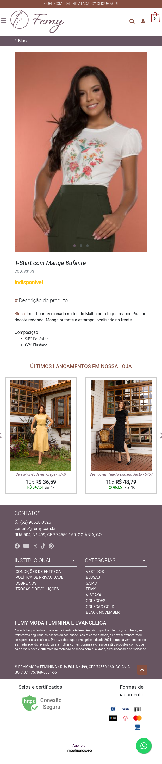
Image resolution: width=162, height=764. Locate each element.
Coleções (95, 600)
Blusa (20, 313)
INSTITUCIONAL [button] (33, 560)
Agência (79, 748)
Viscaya (94, 595)
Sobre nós (26, 583)
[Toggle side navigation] (4, 21)
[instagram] (36, 546)
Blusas (24, 40)
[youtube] (26, 546)
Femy (91, 589)
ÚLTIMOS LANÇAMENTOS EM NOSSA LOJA (81, 366)
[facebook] (18, 546)
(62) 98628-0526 (35, 522)
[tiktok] (44, 546)
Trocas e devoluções (37, 589)
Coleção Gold (100, 606)
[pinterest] (51, 546)
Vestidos (95, 571)
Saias (91, 583)
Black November (103, 612)
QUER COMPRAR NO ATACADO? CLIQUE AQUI (81, 4)
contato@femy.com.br (35, 528)
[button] (143, 21)
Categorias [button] (100, 560)
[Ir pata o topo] (142, 670)
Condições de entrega (38, 571)
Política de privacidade (40, 577)
